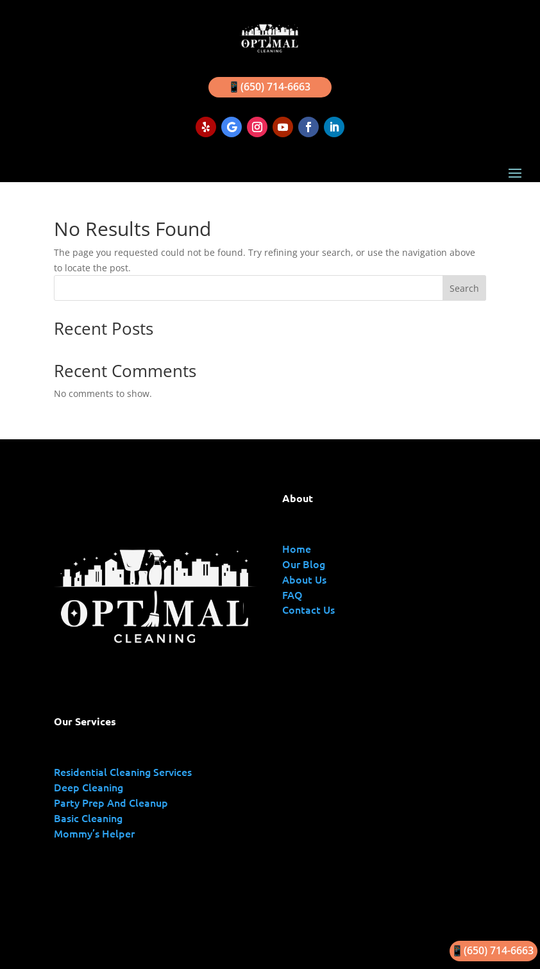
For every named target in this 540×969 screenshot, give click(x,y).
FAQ (292, 594)
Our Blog (303, 564)
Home (296, 548)
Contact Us (308, 609)
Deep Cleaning (88, 787)
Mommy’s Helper (94, 833)
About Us (304, 579)
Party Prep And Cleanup (111, 802)
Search (464, 288)
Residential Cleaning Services (123, 771)
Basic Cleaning (88, 818)
